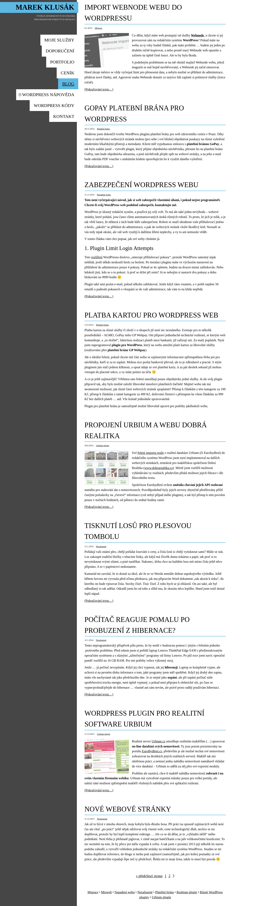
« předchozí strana (149, 876)
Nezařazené (101, 546)
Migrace (98, 28)
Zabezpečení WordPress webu (142, 185)
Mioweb (106, 892)
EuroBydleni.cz (152, 751)
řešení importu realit (151, 453)
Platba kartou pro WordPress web (151, 315)
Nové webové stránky (128, 809)
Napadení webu (104, 194)
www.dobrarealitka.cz (158, 468)
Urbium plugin (102, 445)
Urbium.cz (158, 741)
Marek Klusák (45, 7)
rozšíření (96, 257)
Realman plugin (187, 892)
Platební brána (103, 129)
